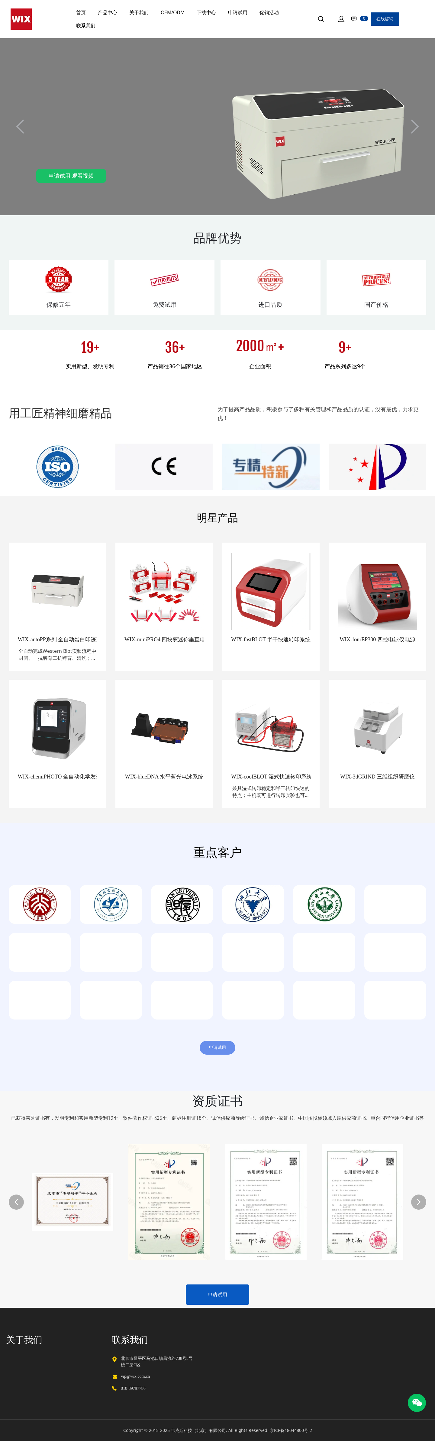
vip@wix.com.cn (135, 1376)
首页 (81, 12)
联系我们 (85, 25)
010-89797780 (133, 1388)
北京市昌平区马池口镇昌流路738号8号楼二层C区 (157, 1361)
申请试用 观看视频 (71, 176)
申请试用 (237, 12)
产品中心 (107, 12)
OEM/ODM (173, 12)
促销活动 (269, 12)
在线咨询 (384, 19)
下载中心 (206, 12)
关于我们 (139, 12)
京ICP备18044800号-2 (291, 1430)
